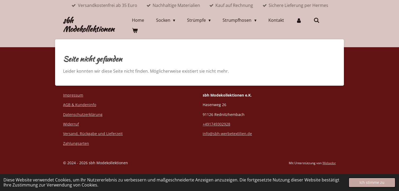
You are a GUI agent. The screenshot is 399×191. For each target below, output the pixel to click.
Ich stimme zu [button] (372, 182)
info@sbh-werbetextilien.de (227, 133)
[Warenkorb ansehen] (135, 30)
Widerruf (71, 124)
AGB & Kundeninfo (79, 104)
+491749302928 (216, 124)
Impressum (73, 95)
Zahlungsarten (76, 143)
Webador (329, 163)
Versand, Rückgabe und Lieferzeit (93, 133)
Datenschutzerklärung (83, 114)
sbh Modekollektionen (88, 24)
